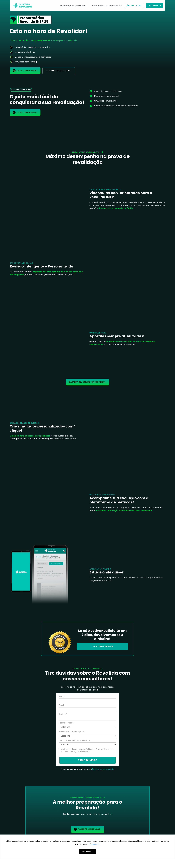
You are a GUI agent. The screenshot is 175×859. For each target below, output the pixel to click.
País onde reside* (66, 723)
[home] (23, 5)
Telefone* (63, 714)
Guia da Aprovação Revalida (73, 5)
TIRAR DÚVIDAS (87, 760)
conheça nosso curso (58, 70)
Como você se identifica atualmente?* (75, 740)
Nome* (62, 696)
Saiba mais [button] (94, 844)
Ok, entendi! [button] (87, 851)
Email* (61, 705)
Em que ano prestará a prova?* (72, 732)
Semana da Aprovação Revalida (107, 5)
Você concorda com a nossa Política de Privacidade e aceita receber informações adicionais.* (86, 750)
